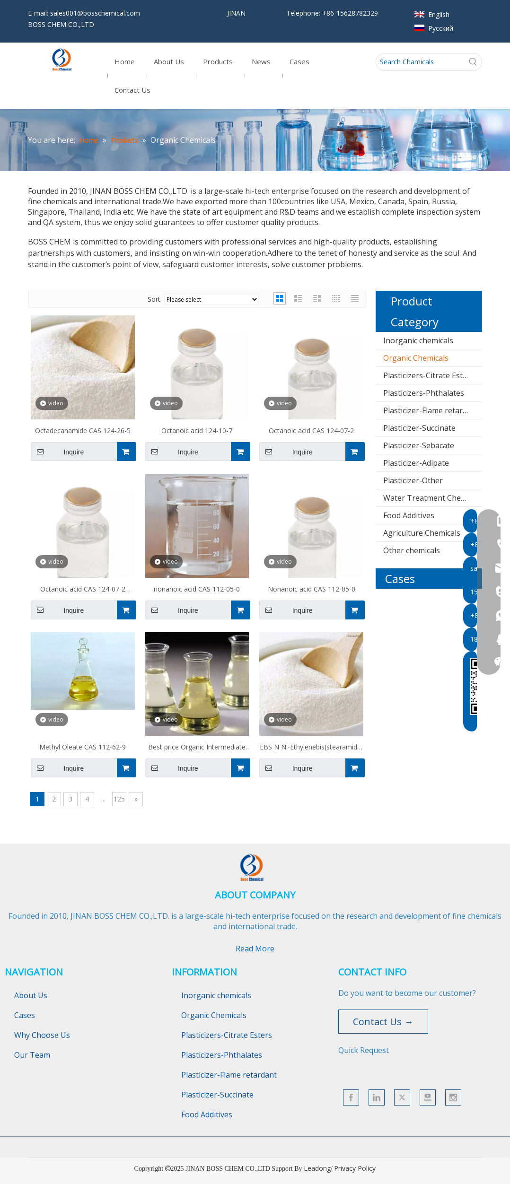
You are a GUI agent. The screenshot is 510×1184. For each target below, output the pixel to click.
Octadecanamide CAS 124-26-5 (83, 430)
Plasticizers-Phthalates (423, 393)
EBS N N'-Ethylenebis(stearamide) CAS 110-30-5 (311, 748)
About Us (30, 995)
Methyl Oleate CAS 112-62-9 (82, 746)
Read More (255, 948)
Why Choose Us (42, 1035)
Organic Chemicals (415, 358)
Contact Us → (383, 1021)
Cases (24, 1015)
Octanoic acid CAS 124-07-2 (311, 430)
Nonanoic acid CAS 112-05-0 (311, 588)
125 (119, 798)
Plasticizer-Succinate (419, 428)
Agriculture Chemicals (421, 533)
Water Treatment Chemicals (432, 498)
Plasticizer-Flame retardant (431, 410)
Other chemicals (411, 550)
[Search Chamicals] (420, 61)
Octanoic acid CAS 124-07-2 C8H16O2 (82, 590)
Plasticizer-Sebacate (418, 445)
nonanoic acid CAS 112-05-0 (197, 588)
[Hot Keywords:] (473, 61)
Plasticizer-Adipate (416, 463)
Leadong (317, 1168)
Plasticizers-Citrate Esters (428, 375)
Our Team (32, 1055)
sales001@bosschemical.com (95, 13)
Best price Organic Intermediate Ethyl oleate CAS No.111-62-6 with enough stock (197, 748)
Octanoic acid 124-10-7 (196, 430)
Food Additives (408, 515)
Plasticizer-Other (413, 480)
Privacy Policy (355, 1168)
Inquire (57, 451)
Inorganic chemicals (418, 340)
